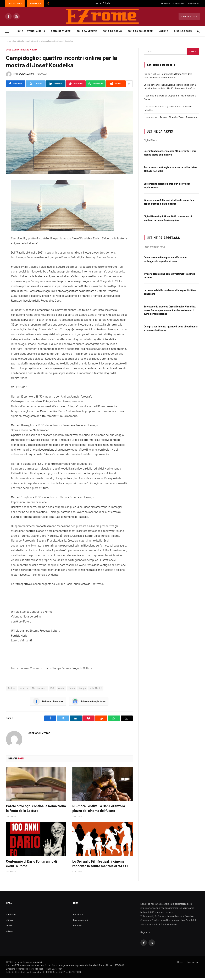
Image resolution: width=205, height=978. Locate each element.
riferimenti (11, 914)
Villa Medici (96, 688)
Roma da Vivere (61, 30)
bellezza (23, 688)
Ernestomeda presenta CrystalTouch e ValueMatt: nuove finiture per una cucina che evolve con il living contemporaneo (170, 310)
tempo (82, 688)
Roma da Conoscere (140, 30)
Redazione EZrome (25, 74)
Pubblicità (35, 3)
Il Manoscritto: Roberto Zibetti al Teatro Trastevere (170, 117)
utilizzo (10, 919)
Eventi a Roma (36, 30)
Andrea (11, 688)
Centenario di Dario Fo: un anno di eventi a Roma (31, 863)
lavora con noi (179, 3)
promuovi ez (193, 3)
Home (20, 30)
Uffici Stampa (15, 3)
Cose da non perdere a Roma (21, 50)
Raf (52, 688)
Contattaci (189, 16)
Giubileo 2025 (183, 30)
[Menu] (7, 31)
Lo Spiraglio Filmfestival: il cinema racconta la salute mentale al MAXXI (100, 863)
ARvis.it (39, 962)
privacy (10, 930)
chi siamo (165, 3)
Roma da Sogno (112, 30)
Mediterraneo (39, 688)
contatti (77, 925)
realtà (61, 688)
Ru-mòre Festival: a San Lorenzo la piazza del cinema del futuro (98, 808)
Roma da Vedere (87, 30)
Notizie (163, 30)
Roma (72, 688)
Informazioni (193, 962)
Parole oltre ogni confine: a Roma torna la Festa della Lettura (36, 808)
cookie (9, 925)
